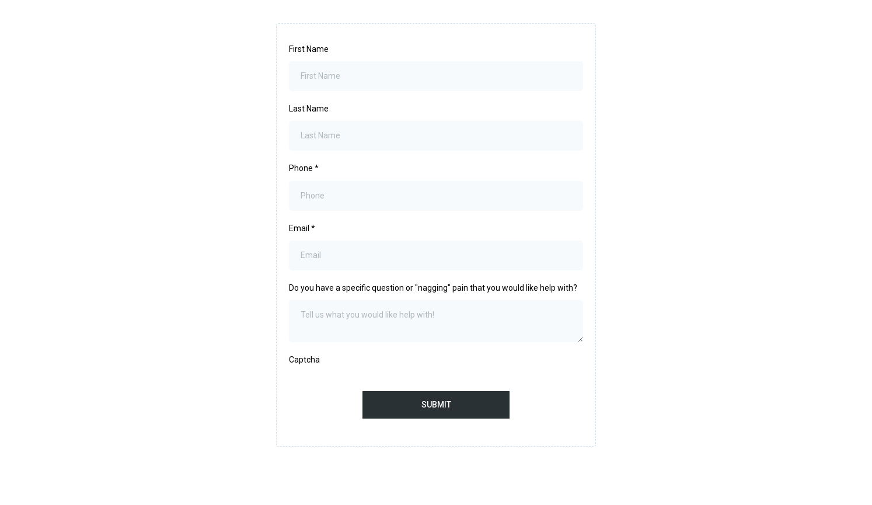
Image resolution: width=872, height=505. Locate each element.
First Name (309, 49)
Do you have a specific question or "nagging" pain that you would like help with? (433, 287)
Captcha (304, 359)
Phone (304, 168)
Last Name (309, 108)
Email (302, 228)
